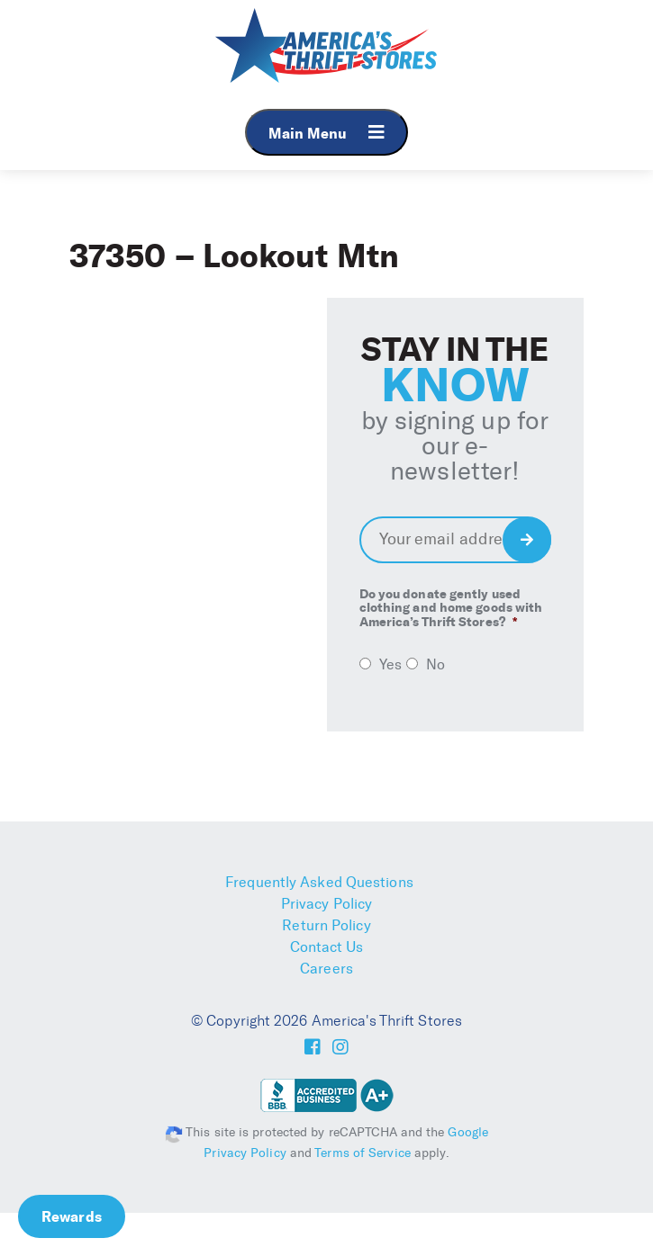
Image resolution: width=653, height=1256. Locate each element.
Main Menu (326, 132)
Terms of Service (362, 1153)
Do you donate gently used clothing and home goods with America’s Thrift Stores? (451, 608)
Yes (390, 664)
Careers (326, 968)
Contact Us (327, 946)
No (435, 664)
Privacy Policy (326, 903)
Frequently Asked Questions (319, 882)
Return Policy (326, 925)
